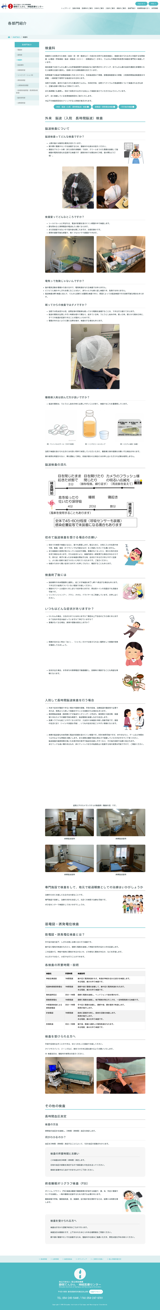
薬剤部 (19, 55)
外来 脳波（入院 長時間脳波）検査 (72, 107)
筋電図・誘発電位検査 (105, 107)
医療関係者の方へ (143, 8)
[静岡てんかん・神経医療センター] (22, 6)
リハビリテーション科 (25, 75)
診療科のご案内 (87, 8)
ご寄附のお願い (97, 1259)
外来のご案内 (99, 8)
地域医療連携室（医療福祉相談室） (27, 91)
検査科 (19, 60)
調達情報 (44, 1259)
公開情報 (55, 1259)
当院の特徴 (76, 8)
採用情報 (155, 8)
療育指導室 (21, 80)
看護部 (19, 50)
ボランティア (82, 1259)
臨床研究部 (21, 98)
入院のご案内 (110, 8)
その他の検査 (127, 107)
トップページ (65, 8)
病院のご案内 (121, 8)
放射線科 (20, 65)
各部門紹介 (132, 8)
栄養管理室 (21, 70)
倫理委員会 (68, 1259)
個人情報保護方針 (115, 1259)
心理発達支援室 (22, 85)
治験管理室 (21, 103)
